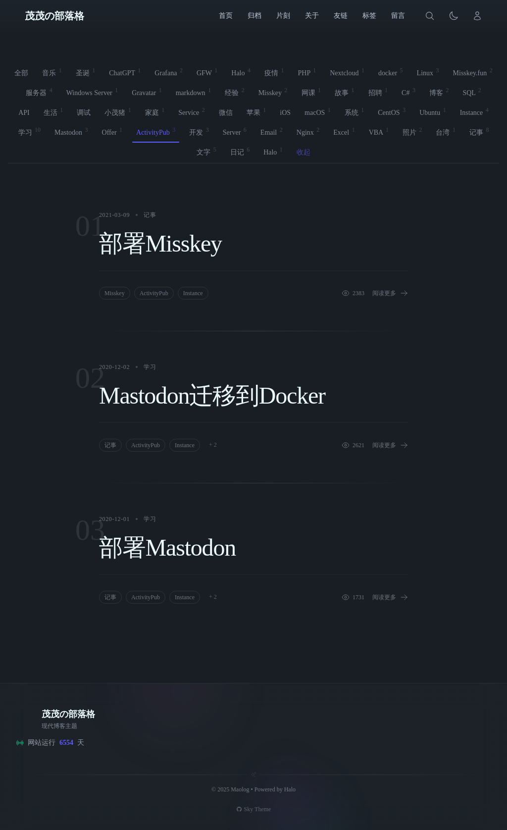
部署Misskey (160, 243)
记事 (150, 214)
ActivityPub (154, 293)
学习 (150, 366)
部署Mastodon (167, 547)
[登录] (477, 16)
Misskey (114, 293)
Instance (193, 293)
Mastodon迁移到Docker (212, 395)
